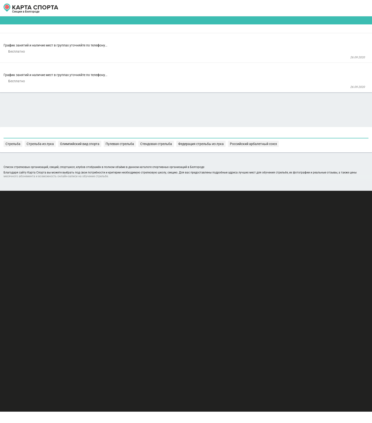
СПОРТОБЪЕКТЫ (200, 8)
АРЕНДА (139, 8)
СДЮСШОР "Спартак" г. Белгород (135, 69)
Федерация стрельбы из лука (126, 255)
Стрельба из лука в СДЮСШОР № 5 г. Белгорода (164, 95)
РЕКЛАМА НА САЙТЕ (63, 375)
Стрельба (156, 250)
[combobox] (172, 37)
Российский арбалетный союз (172, 255)
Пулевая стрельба (247, 250)
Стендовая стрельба (279, 250)
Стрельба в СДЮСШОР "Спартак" (146, 51)
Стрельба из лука (179, 250)
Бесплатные (296, 37)
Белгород (56, 14)
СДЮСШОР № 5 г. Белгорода (131, 113)
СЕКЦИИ (114, 8)
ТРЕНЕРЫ (164, 8)
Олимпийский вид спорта (213, 250)
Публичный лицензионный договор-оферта (74, 403)
